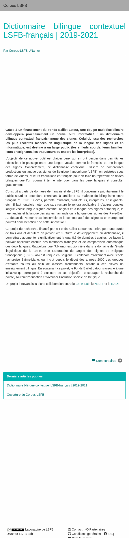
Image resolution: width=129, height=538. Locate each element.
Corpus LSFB (15, 5)
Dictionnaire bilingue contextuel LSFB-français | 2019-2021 (47, 385)
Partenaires (95, 529)
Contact (75, 529)
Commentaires (105, 360)
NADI (114, 283)
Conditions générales (84, 534)
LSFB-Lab (83, 283)
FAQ (109, 534)
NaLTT (99, 283)
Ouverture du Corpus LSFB (25, 394)
